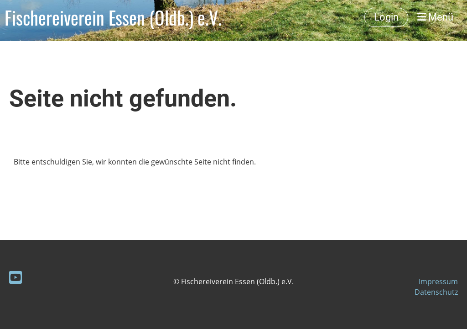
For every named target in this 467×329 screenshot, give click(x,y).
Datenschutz (436, 292)
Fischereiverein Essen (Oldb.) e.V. (113, 17)
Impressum (438, 281)
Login (386, 17)
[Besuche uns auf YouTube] (15, 277)
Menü (435, 17)
